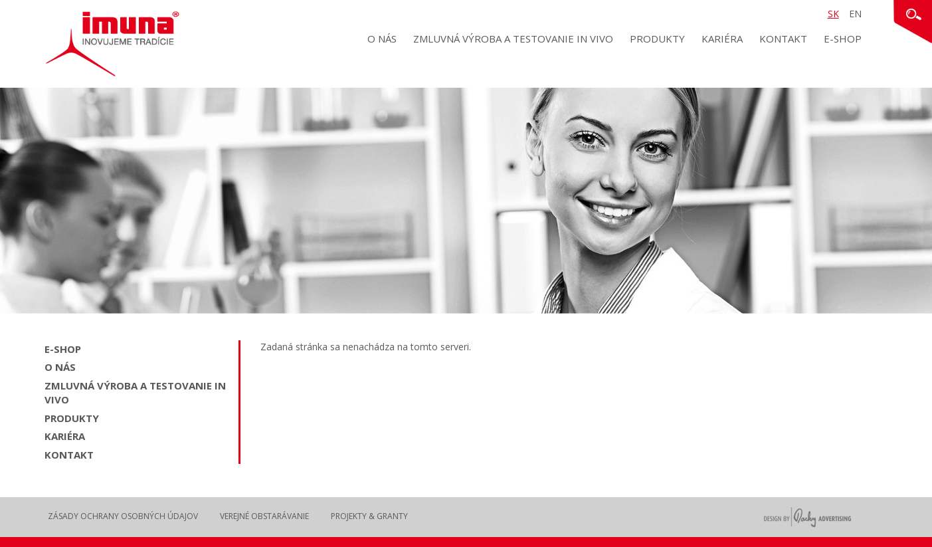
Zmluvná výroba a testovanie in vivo (513, 38)
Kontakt (783, 38)
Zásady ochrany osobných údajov (123, 516)
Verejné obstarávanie (264, 516)
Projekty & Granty (369, 516)
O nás (382, 38)
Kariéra (722, 38)
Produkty (657, 38)
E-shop (843, 38)
